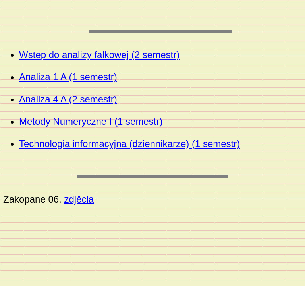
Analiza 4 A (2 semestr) (68, 99)
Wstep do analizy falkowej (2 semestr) (99, 54)
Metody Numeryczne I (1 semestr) (90, 121)
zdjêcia (79, 199)
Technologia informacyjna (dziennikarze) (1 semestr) (129, 143)
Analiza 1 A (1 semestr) (68, 77)
